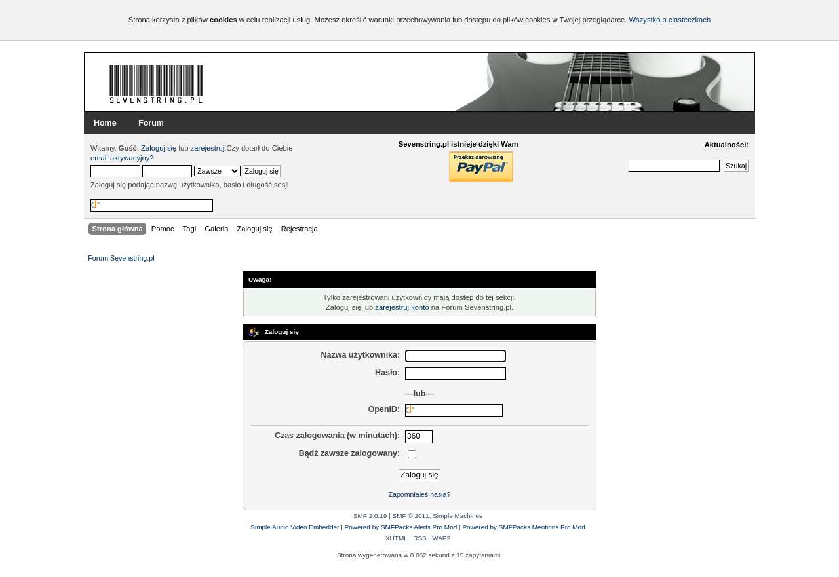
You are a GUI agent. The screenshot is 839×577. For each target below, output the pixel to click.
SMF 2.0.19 (370, 515)
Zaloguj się (158, 148)
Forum (151, 123)
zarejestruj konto (402, 307)
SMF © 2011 (411, 515)
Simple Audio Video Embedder (294, 526)
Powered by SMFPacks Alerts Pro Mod (401, 526)
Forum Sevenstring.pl (156, 83)
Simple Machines (457, 515)
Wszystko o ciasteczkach (670, 20)
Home (105, 123)
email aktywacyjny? (122, 158)
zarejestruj (208, 148)
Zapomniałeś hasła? (420, 494)
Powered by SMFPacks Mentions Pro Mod (523, 526)
